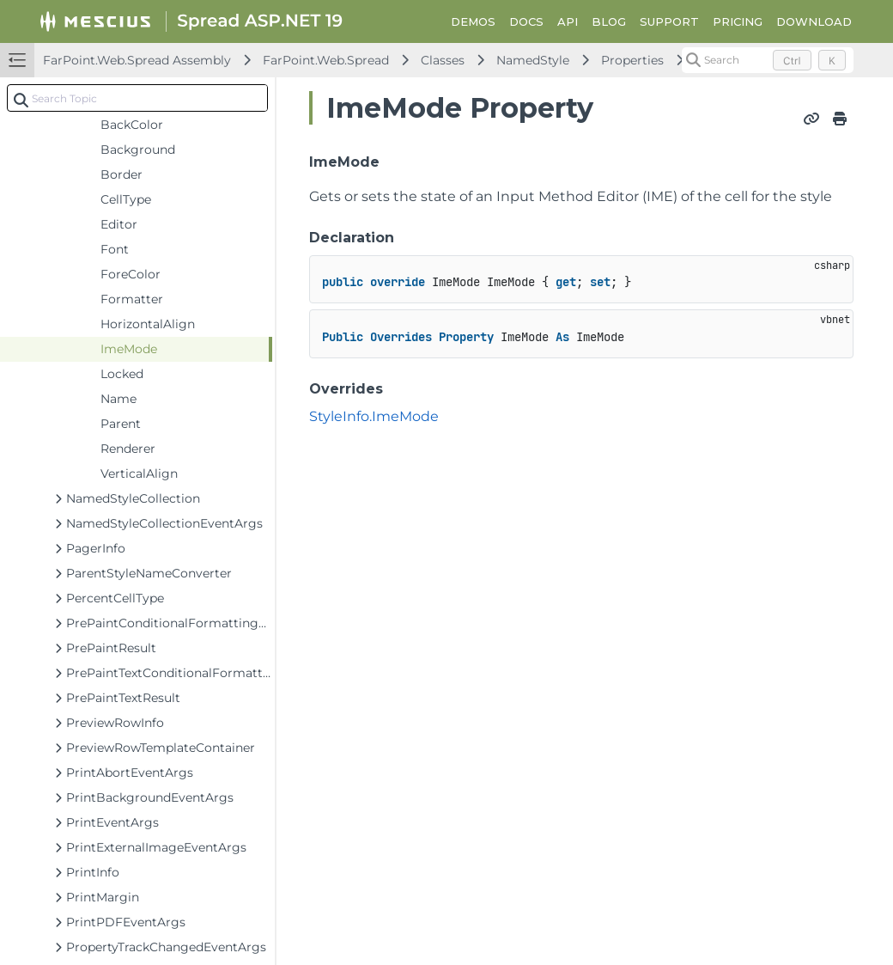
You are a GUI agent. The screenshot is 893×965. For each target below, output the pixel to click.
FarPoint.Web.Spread (326, 60)
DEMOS (473, 21)
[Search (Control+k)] (768, 60)
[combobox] (137, 98)
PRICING (737, 21)
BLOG (609, 21)
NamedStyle (532, 60)
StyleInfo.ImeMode (374, 416)
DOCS (526, 21)
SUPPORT (669, 21)
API (567, 21)
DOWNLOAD (814, 21)
